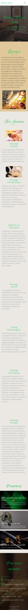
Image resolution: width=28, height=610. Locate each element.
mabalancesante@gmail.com (13, 584)
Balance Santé (6, 2)
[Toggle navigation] (25, 2)
